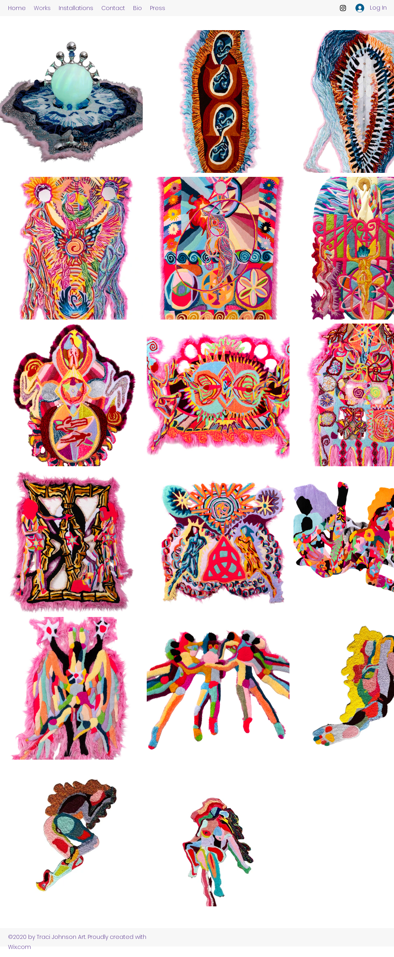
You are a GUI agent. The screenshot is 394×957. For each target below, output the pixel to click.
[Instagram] (343, 8)
